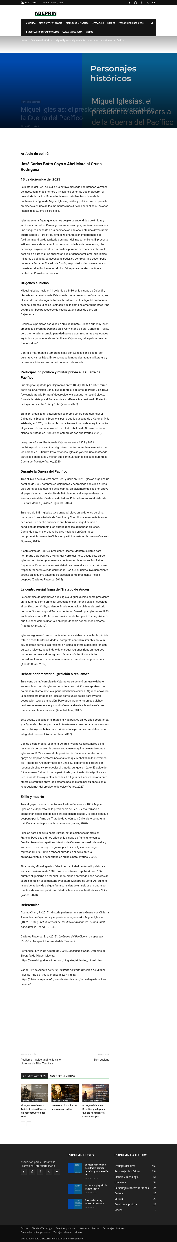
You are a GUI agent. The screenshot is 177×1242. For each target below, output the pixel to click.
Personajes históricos (131, 23)
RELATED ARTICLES (34, 1076)
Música (111, 23)
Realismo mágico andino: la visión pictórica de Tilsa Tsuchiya (41, 1061)
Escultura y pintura (77, 23)
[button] (152, 23)
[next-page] (29, 1123)
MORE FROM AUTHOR (62, 1076)
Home (24, 40)
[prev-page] (23, 1123)
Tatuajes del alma (72, 31)
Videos (89, 31)
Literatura (98, 23)
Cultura (31, 23)
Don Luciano (101, 1059)
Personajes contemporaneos (42, 31)
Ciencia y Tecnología (50, 23)
